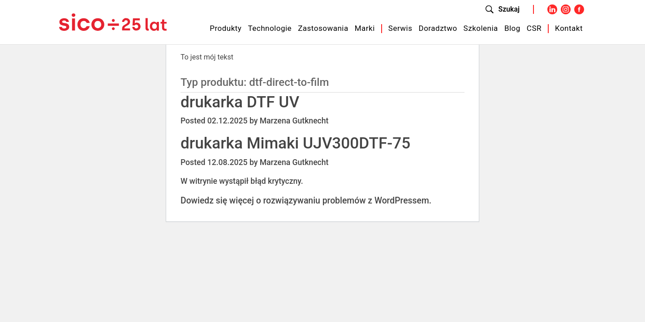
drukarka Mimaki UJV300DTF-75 (295, 143)
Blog (512, 28)
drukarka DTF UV (240, 102)
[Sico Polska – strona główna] (113, 21)
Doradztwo (438, 28)
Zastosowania (323, 28)
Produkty (225, 28)
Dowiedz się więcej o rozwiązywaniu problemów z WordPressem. (306, 200)
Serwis (400, 28)
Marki (365, 28)
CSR (534, 28)
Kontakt (569, 28)
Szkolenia (481, 28)
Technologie (270, 28)
